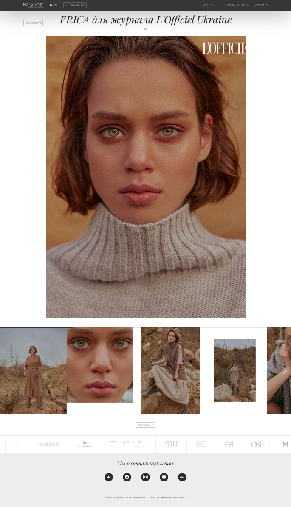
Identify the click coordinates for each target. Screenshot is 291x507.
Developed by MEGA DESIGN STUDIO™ (168, 497)
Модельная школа (237, 5)
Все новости (33, 23)
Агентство (261, 5)
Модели (208, 5)
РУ (51, 5)
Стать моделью (75, 5)
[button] (284, 370)
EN (55, 5)
